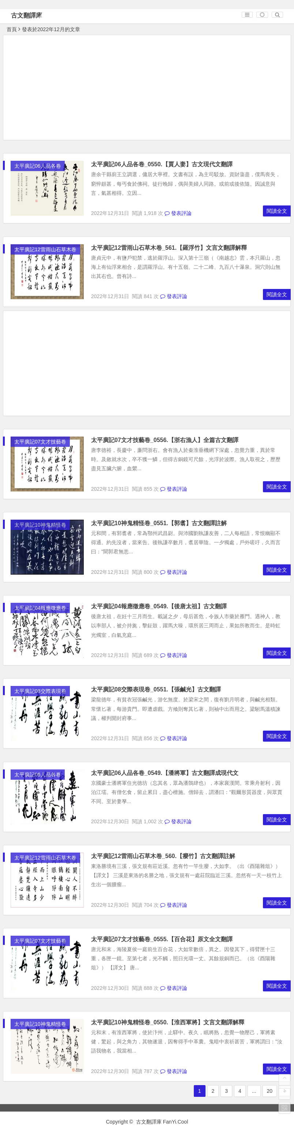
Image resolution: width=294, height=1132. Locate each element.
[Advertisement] (147, 88)
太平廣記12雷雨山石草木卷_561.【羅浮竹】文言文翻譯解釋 (169, 248)
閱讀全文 (277, 211)
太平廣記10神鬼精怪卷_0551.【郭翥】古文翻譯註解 (159, 523)
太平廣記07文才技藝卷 (40, 442)
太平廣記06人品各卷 (37, 166)
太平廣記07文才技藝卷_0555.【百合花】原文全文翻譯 (162, 939)
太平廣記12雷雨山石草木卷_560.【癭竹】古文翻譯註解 (163, 856)
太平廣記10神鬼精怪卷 (40, 525)
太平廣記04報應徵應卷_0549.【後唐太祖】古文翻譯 (159, 606)
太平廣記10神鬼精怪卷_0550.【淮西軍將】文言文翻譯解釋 (167, 1022)
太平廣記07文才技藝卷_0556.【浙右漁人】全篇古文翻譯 (164, 440)
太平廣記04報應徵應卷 (40, 608)
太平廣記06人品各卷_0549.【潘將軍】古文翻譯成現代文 (164, 773)
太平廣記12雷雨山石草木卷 (45, 249)
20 (270, 1091)
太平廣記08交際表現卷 (40, 691)
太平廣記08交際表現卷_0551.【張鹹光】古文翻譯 (156, 689)
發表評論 (178, 213)
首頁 (12, 29)
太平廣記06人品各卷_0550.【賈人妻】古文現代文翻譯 (162, 164)
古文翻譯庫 (26, 15)
